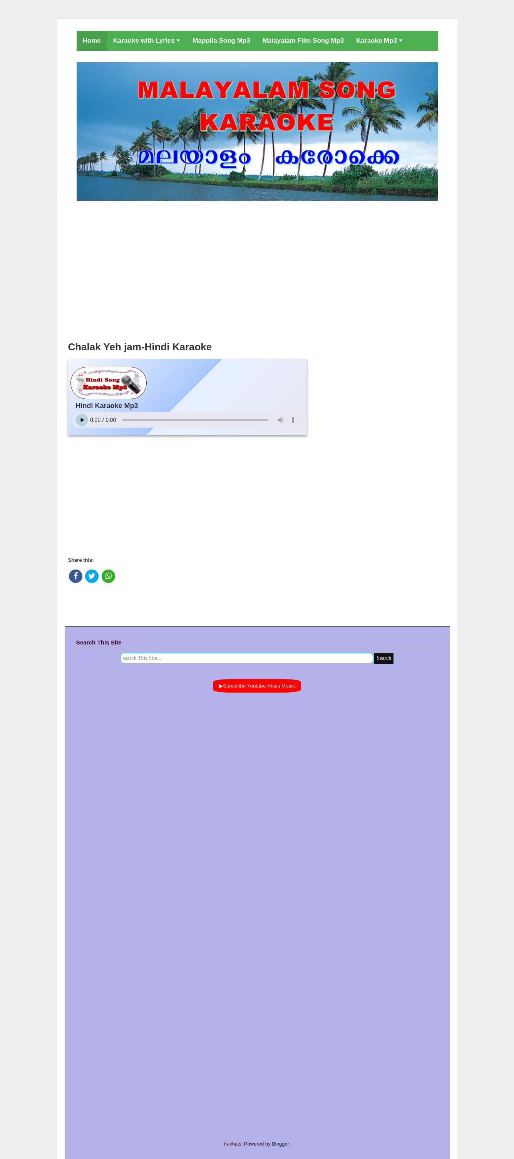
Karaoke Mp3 (379, 40)
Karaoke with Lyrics (147, 40)
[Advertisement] (257, 269)
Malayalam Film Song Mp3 (303, 40)
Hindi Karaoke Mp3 (107, 406)
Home (92, 40)
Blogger (280, 1144)
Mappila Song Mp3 (221, 40)
